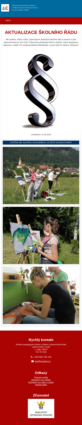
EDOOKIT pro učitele (41, 380)
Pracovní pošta (41, 377)
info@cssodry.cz (43, 361)
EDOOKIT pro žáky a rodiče (41, 382)
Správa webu (41, 385)
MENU (8, 21)
